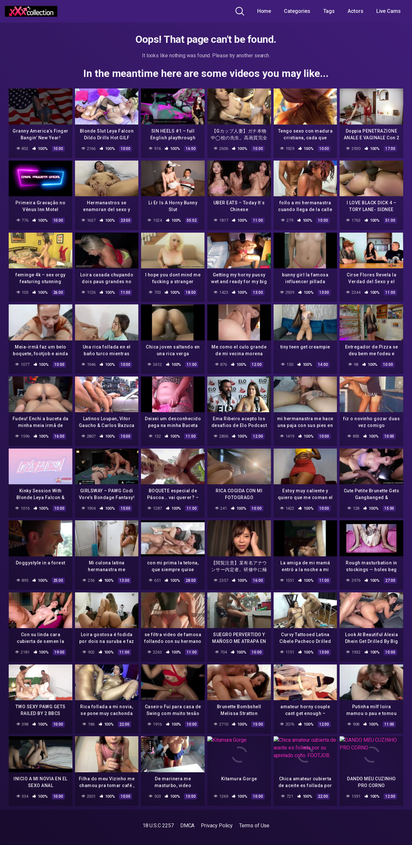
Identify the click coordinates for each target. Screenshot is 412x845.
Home (264, 11)
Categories (297, 11)
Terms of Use (254, 825)
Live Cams (388, 11)
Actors (355, 11)
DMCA (187, 825)
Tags (329, 11)
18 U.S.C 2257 (158, 825)
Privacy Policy (217, 825)
